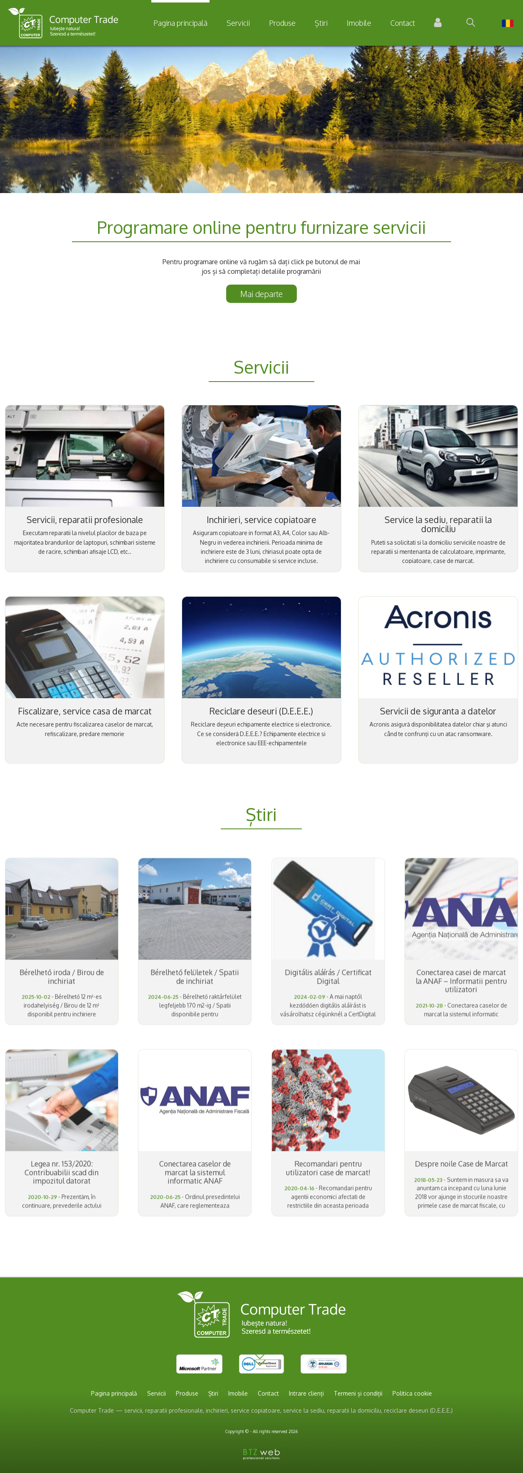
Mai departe (261, 294)
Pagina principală (180, 22)
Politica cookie (412, 1393)
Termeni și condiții (358, 1393)
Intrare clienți (306, 1393)
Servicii (238, 22)
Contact (402, 22)
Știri (321, 22)
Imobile (359, 22)
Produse (282, 22)
